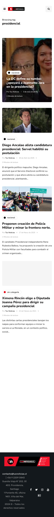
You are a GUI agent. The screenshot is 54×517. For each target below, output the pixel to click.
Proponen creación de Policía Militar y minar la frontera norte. (27, 228)
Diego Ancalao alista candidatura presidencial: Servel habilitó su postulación (27, 151)
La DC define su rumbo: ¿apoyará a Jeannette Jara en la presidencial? (25, 83)
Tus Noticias (14, 92)
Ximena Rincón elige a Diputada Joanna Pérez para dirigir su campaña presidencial (26, 304)
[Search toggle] (49, 9)
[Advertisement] (27, 364)
